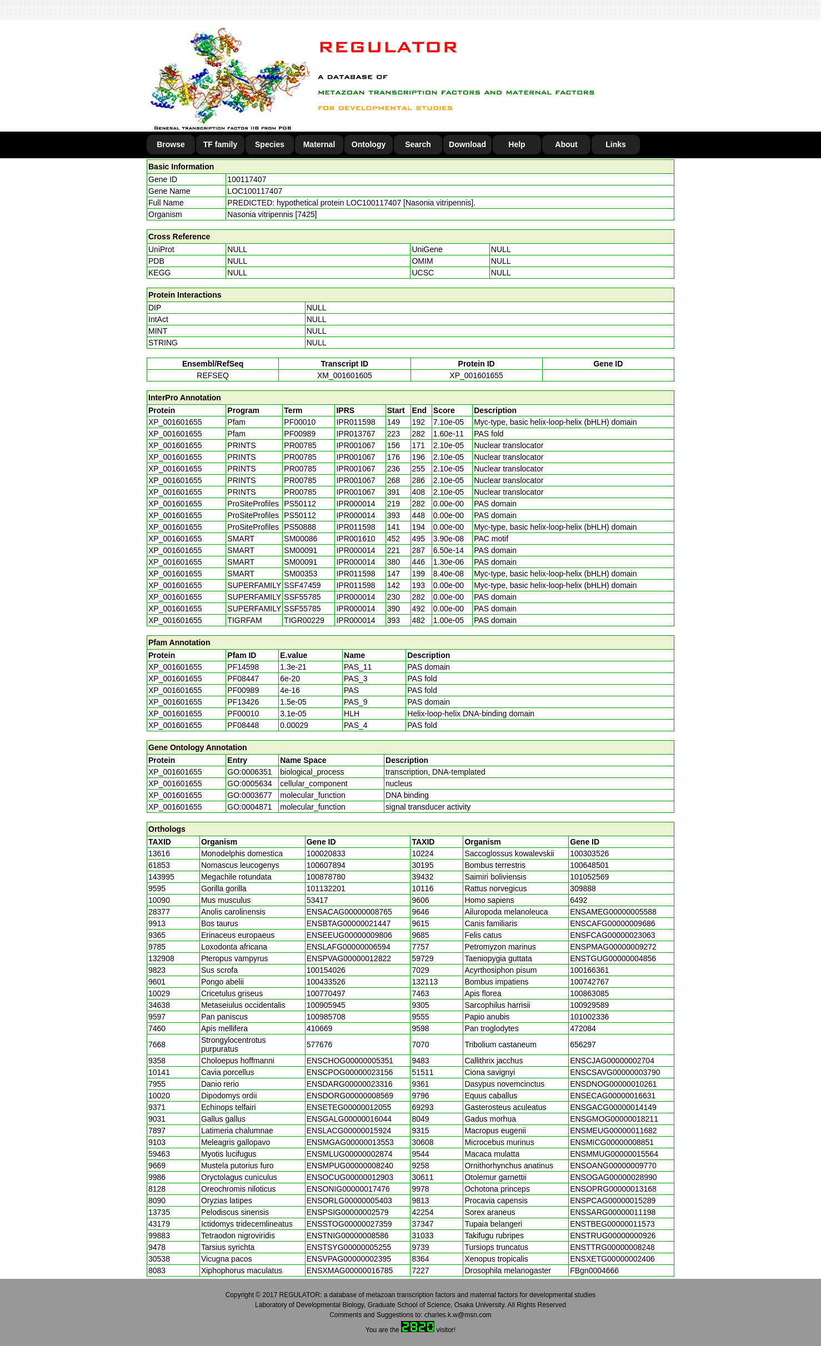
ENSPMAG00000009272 (613, 946)
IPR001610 (355, 538)
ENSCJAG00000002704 (612, 1060)
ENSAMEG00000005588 (613, 911)
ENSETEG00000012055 (349, 1107)
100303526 (589, 853)
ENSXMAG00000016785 (350, 1270)
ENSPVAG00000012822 (349, 958)
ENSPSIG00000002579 (348, 1212)
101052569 (589, 876)
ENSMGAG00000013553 (350, 1142)
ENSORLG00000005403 (349, 1200)
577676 (320, 1044)
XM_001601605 (344, 375)
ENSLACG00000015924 (349, 1130)
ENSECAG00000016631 (612, 1095)
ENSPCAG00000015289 (612, 1200)
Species (269, 144)
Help (516, 144)
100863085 (589, 993)
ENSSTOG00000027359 (349, 1223)
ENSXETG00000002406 (612, 1258)
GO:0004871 (249, 806)
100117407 (246, 179)
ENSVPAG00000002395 (349, 1258)
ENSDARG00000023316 (350, 1083)
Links (615, 144)
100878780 (326, 876)
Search (418, 144)
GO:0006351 (249, 771)
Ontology (369, 144)
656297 (583, 1044)
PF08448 (243, 725)
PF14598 (243, 666)
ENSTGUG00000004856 (613, 958)
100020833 (326, 853)
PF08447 (243, 678)
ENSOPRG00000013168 (613, 1188)
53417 (317, 900)
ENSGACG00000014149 (613, 1107)
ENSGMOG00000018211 (614, 1118)
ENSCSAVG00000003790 (615, 1072)
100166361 (589, 970)
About (566, 144)
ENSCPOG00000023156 (350, 1072)
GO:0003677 (249, 795)
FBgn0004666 (594, 1270)
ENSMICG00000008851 (612, 1142)
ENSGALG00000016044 (349, 1118)
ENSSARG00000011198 (612, 1212)
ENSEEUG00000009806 (349, 935)
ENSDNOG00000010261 (613, 1083)
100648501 (589, 865)
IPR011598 (355, 422)
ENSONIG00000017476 (348, 1188)
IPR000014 (355, 503)
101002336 (589, 1016)
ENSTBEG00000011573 (612, 1223)
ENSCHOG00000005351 (350, 1060)
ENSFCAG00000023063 (612, 935)
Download (467, 144)
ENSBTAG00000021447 (349, 923)
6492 (578, 900)
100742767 (589, 981)
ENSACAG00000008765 (349, 911)
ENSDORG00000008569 (350, 1095)
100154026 (326, 970)
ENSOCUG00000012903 (350, 1177)
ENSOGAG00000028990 (613, 1177)
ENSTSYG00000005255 (349, 1247)
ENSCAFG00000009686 (612, 923)
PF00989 (243, 690)
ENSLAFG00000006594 (349, 946)
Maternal (319, 144)
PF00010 (243, 713)
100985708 (326, 1016)
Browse (171, 144)
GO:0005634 (249, 783)
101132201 (326, 888)
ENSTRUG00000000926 (612, 1235)
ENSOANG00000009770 (613, 1165)
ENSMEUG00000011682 (613, 1130)
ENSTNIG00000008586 (348, 1235)
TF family (220, 144)
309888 (583, 888)
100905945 (326, 1005)
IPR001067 (355, 445)
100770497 (326, 993)
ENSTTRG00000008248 (612, 1247)
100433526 (326, 981)
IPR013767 (355, 433)
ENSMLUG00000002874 (350, 1153)
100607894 (326, 865)
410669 (320, 1028)
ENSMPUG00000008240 (350, 1165)
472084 (583, 1028)
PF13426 (243, 701)
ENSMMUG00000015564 (614, 1153)
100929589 (589, 1005)
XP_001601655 (476, 375)
